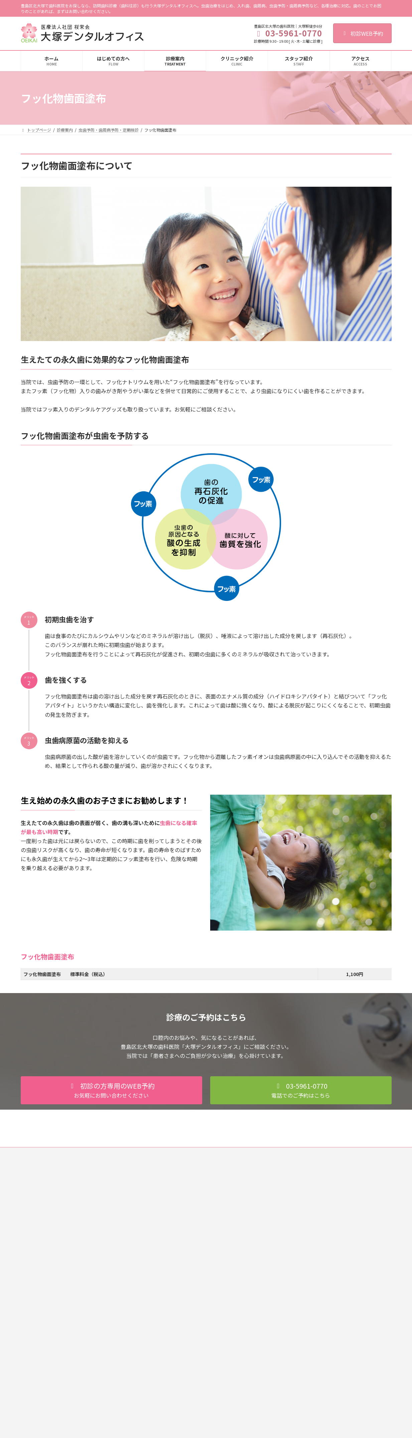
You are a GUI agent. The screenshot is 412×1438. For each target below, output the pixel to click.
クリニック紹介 (293, 1204)
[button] (111, 1090)
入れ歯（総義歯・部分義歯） (178, 1273)
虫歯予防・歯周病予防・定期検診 (182, 1238)
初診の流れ (289, 1192)
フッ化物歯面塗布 (172, 1262)
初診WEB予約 (362, 33)
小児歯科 (160, 1215)
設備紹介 (287, 1238)
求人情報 (287, 1273)
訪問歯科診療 (164, 1331)
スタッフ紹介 (291, 1215)
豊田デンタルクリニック (301, 1329)
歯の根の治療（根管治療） (176, 1204)
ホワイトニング (166, 1296)
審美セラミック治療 (170, 1285)
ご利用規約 (37, 1153)
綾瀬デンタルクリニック (301, 1318)
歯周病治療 (162, 1227)
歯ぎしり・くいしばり (172, 1320)
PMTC (161, 1250)
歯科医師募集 (130, 1153)
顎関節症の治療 (166, 1308)
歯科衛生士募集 (169, 1153)
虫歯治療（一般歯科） (172, 1192)
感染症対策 (289, 1227)
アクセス (286, 1262)
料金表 (158, 1343)
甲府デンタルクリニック (301, 1341)
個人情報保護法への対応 (82, 1153)
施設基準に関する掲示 (299, 1250)
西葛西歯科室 (291, 1306)
